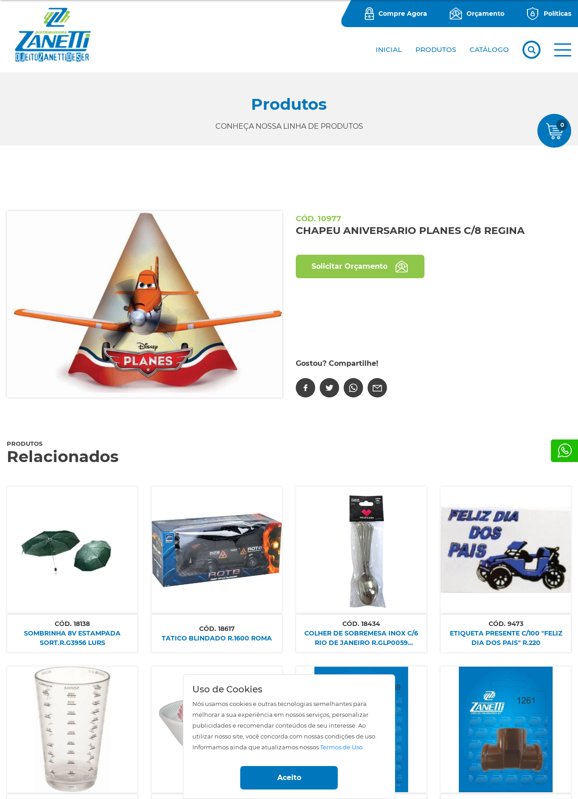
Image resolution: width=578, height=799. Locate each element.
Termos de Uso (341, 747)
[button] (562, 50)
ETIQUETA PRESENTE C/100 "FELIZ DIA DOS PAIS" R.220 (506, 638)
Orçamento (485, 13)
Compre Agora (402, 13)
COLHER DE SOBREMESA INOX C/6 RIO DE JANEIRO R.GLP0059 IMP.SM (361, 638)
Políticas (557, 13)
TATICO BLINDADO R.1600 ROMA (217, 638)
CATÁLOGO (489, 49)
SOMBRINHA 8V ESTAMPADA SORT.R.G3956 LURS (72, 638)
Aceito (289, 777)
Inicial (389, 49)
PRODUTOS (435, 49)
